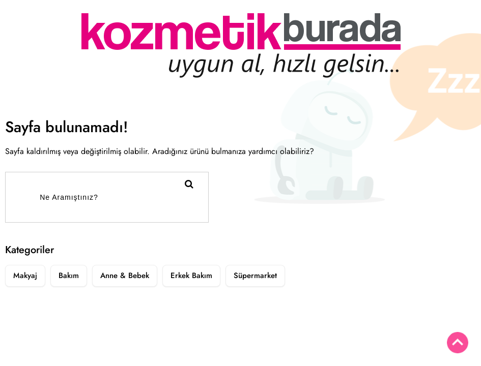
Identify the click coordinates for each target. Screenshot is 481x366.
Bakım (69, 275)
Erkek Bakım (191, 275)
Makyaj (25, 275)
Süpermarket (255, 275)
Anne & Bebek (124, 275)
